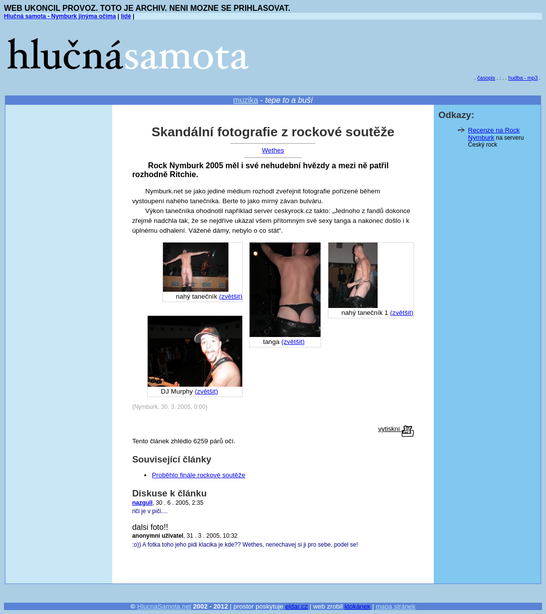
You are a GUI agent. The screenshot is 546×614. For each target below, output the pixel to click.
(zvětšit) (401, 312)
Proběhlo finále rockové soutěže (198, 475)
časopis (486, 78)
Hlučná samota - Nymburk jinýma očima (60, 16)
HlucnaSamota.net (164, 606)
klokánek (358, 606)
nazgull (142, 502)
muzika (245, 100)
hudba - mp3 (523, 78)
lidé (126, 16)
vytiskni (396, 428)
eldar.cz (296, 606)
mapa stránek (396, 606)
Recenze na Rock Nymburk (494, 133)
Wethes (273, 150)
